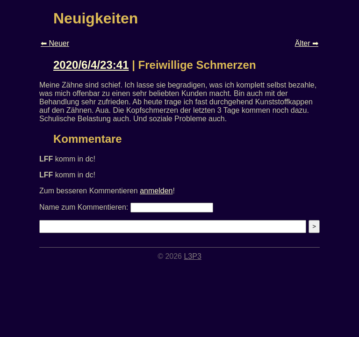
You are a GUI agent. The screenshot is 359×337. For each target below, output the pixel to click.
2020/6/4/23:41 (91, 65)
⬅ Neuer (55, 43)
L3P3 (192, 256)
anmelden (156, 191)
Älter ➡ (306, 43)
